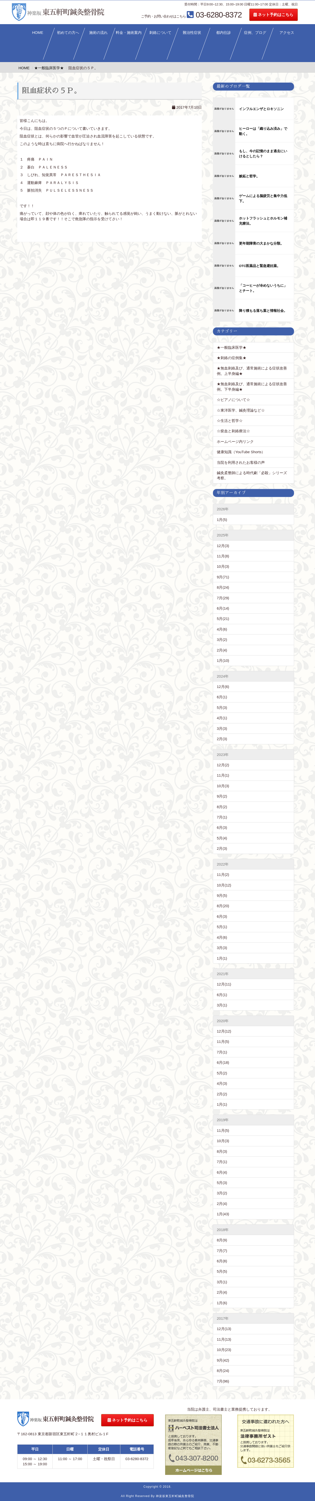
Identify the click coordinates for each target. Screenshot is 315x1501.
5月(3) (222, 707)
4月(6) (222, 629)
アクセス (287, 32)
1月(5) (222, 519)
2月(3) (222, 739)
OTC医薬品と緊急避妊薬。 (260, 266)
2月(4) (222, 650)
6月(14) (223, 608)
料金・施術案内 (129, 32)
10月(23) (224, 1350)
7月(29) (223, 598)
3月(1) (222, 1005)
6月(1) (222, 697)
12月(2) (223, 765)
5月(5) (222, 1271)
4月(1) (222, 718)
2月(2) (222, 1094)
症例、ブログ (255, 32)
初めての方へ (68, 32)
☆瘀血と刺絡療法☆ (233, 431)
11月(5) (223, 1041)
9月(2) (222, 796)
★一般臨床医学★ (231, 347)
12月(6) (223, 686)
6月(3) (222, 827)
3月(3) (222, 728)
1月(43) (223, 1214)
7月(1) (222, 817)
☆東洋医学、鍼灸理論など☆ (241, 410)
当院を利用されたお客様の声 (241, 462)
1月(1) (222, 958)
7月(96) (223, 1381)
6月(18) (223, 1062)
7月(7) (222, 1251)
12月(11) (224, 984)
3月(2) (222, 639)
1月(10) (223, 660)
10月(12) (224, 885)
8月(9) (222, 1240)
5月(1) (222, 927)
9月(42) (223, 1360)
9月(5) (222, 895)
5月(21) (223, 619)
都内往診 (223, 32)
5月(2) (222, 1073)
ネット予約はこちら (287, 15)
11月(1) (223, 775)
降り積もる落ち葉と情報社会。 (263, 311)
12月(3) (223, 546)
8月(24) (223, 587)
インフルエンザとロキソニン (261, 109)
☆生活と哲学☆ (230, 420)
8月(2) (222, 807)
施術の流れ (98, 32)
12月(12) (224, 1031)
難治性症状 (192, 32)
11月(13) (224, 1339)
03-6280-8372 (205, 14)
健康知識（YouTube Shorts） (241, 452)
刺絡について (160, 32)
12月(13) (224, 1329)
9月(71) (223, 577)
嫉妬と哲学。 (249, 176)
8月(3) (222, 1151)
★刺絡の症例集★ (231, 358)
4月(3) (222, 1083)
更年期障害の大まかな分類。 (261, 243)
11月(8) (223, 556)
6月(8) (222, 1261)
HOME (37, 32)
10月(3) (223, 566)
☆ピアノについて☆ (235, 400)
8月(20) (223, 906)
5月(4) (222, 838)
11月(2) (223, 874)
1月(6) (222, 1303)
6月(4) (222, 1172)
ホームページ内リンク (235, 441)
